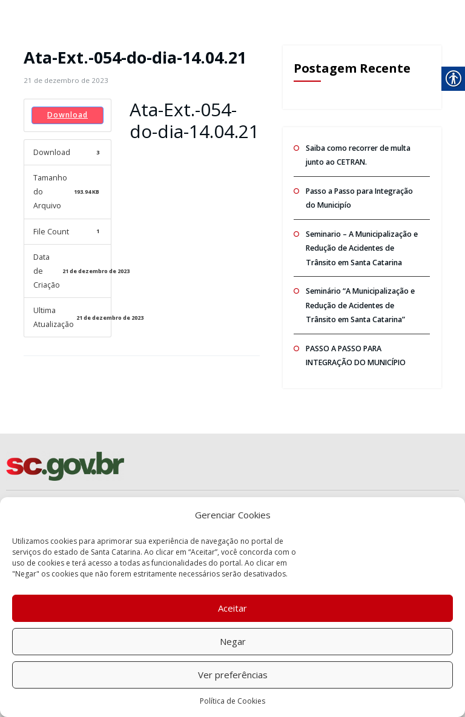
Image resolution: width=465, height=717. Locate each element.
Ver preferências (233, 675)
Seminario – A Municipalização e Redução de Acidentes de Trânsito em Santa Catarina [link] (361, 244)
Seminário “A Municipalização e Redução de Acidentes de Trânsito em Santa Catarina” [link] (360, 300)
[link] (64, 80)
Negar (233, 641)
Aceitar (232, 608)
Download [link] (67, 115)
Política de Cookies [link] (232, 701)
